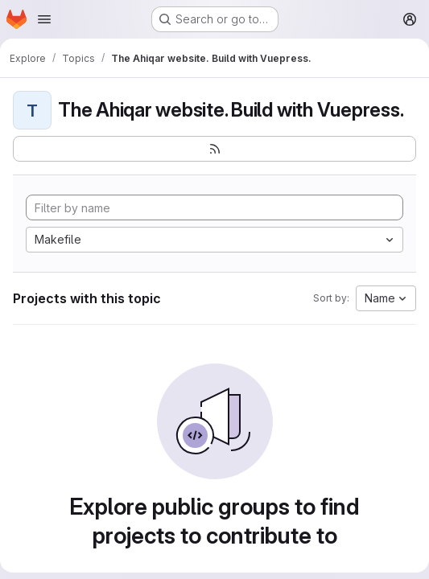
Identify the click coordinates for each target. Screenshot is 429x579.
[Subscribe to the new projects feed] (214, 149)
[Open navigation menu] (44, 19)
